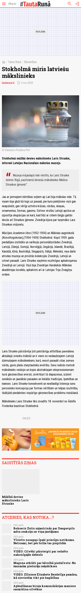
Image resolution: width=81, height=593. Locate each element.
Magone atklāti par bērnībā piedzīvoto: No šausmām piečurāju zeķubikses (44, 564)
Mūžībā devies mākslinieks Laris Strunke (15, 500)
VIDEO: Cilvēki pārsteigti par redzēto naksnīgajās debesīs (40, 553)
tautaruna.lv (8, 82)
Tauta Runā (14, 62)
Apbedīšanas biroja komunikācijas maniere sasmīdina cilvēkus (44, 587)
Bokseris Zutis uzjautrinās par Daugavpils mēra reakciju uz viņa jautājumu (44, 530)
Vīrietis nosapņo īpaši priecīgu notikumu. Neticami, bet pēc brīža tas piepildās (44, 541)
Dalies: (27, 418)
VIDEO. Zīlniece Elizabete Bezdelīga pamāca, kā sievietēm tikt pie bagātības (45, 576)
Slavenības (30, 62)
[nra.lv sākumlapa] (12, 4)
